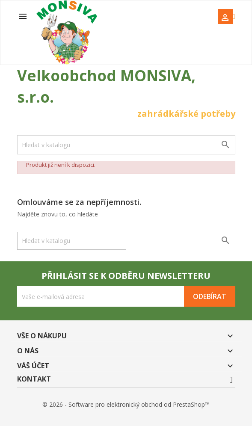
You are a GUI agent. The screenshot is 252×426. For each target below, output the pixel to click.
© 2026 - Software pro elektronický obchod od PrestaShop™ (126, 404)
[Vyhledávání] (126, 144)
